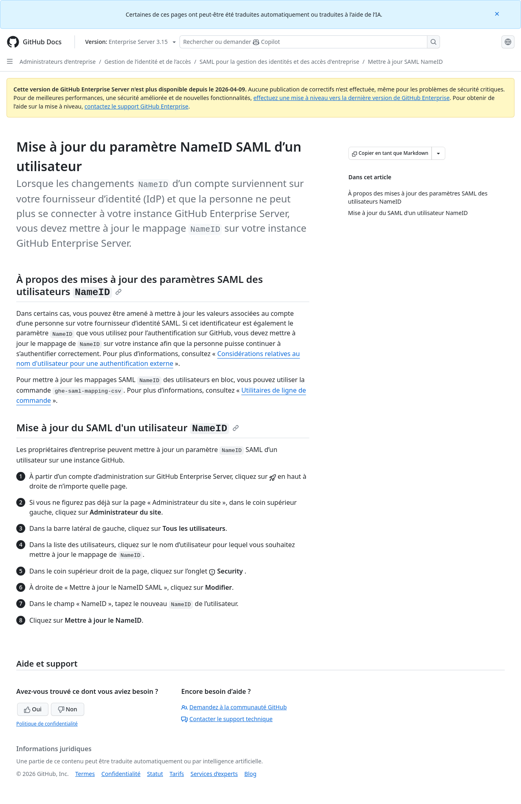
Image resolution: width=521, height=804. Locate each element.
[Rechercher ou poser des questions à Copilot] (310, 41)
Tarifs (177, 774)
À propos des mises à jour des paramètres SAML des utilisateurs (139, 285)
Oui (33, 709)
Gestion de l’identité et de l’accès (147, 61)
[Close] (497, 13)
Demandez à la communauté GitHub (234, 707)
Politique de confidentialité (47, 723)
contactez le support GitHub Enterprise (136, 106)
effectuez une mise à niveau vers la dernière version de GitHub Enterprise (351, 98)
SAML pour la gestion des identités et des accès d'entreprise (279, 61)
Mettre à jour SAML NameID (405, 61)
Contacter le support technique (226, 719)
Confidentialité (120, 774)
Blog (250, 774)
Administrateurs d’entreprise (58, 61)
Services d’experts (214, 774)
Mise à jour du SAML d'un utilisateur (127, 427)
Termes (85, 774)
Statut (155, 774)
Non (67, 709)
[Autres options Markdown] (438, 153)
